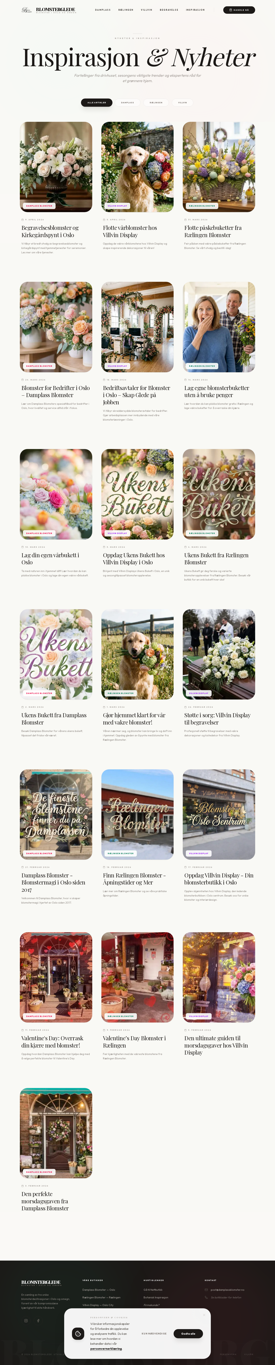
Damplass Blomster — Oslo (98, 1290)
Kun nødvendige (154, 1333)
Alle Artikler (96, 102)
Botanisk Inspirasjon (156, 1297)
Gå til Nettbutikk (153, 1290)
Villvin (146, 10)
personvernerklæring (106, 1348)
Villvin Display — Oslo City (97, 1305)
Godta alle (188, 1333)
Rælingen (125, 10)
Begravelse (169, 10)
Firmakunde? (151, 1305)
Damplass (103, 10)
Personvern (228, 1354)
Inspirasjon (195, 10)
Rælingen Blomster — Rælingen (101, 1297)
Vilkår (249, 1354)
